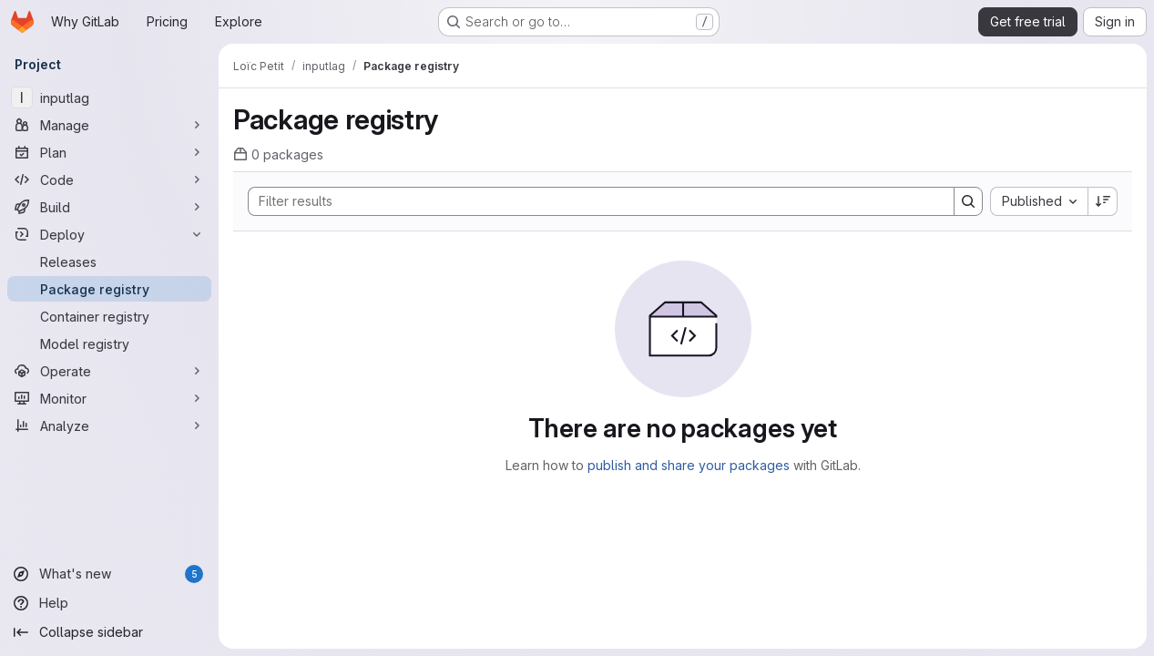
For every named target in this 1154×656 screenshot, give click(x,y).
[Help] (109, 603)
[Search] (592, 201)
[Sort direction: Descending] (1103, 201)
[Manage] (109, 125)
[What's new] (109, 574)
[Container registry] (109, 316)
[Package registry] (109, 289)
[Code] (109, 179)
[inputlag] (109, 97)
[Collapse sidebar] (109, 632)
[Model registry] (109, 343)
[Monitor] (109, 398)
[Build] (109, 207)
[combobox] (1039, 201)
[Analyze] (109, 425)
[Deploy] (109, 234)
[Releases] (109, 261)
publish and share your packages (688, 465)
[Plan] (109, 152)
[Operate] (109, 371)
